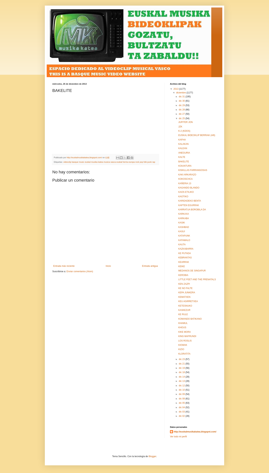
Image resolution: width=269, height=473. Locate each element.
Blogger (152, 456)
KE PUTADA (184, 253)
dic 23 (182, 359)
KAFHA (182, 139)
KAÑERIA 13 (184, 183)
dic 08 (182, 398)
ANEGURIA (184, 153)
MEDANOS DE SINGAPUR (192, 270)
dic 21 (182, 363)
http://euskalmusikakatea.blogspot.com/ (195, 431)
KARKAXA (183, 214)
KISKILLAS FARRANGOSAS (192, 170)
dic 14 (182, 376)
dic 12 (182, 385)
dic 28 (182, 109)
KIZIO (181, 349)
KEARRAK (183, 262)
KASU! (181, 231)
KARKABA (183, 218)
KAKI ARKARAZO (187, 174)
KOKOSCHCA (185, 179)
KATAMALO (184, 240)
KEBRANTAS (185, 257)
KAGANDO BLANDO (188, 187)
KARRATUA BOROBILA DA (192, 209)
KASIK (181, 222)
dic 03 (182, 411)
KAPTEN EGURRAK (188, 205)
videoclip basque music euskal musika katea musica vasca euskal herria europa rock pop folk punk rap (109, 162)
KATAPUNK (184, 235)
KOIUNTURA (184, 166)
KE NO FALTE (185, 288)
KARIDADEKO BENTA (189, 201)
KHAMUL (183, 323)
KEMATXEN (184, 297)
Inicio (108, 266)
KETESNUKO (185, 305)
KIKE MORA (184, 332)
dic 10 (182, 390)
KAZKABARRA (185, 249)
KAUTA (181, 244)
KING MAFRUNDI (187, 336)
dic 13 (182, 381)
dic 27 (182, 114)
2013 (176, 89)
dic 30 (182, 101)
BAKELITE (183, 161)
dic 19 (182, 368)
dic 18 (182, 372)
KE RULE (183, 314)
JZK (180, 126)
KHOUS (182, 327)
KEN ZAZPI (184, 284)
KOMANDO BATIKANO (190, 319)
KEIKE (181, 266)
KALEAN (182, 148)
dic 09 (182, 394)
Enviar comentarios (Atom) (80, 271)
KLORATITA (184, 354)
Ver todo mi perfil (178, 436)
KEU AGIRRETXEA (188, 301)
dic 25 (182, 118)
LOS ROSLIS (184, 340)
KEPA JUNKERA (186, 292)
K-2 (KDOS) (184, 131)
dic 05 (182, 403)
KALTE (181, 157)
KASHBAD (183, 227)
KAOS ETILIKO (186, 192)
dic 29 (182, 105)
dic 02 (182, 416)
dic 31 (182, 96)
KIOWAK (182, 345)
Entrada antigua (150, 266)
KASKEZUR (184, 310)
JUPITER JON (185, 122)
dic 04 (182, 407)
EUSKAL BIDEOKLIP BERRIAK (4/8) (196, 135)
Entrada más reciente (64, 266)
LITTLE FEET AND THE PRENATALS (197, 279)
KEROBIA (183, 275)
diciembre (181, 92)
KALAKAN (183, 144)
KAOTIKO (183, 196)
